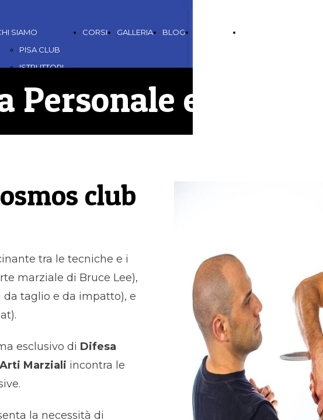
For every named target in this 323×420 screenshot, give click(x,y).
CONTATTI (213, 32)
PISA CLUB (39, 49)
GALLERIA (135, 32)
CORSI (94, 32)
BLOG (173, 32)
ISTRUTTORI (41, 67)
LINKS (253, 32)
